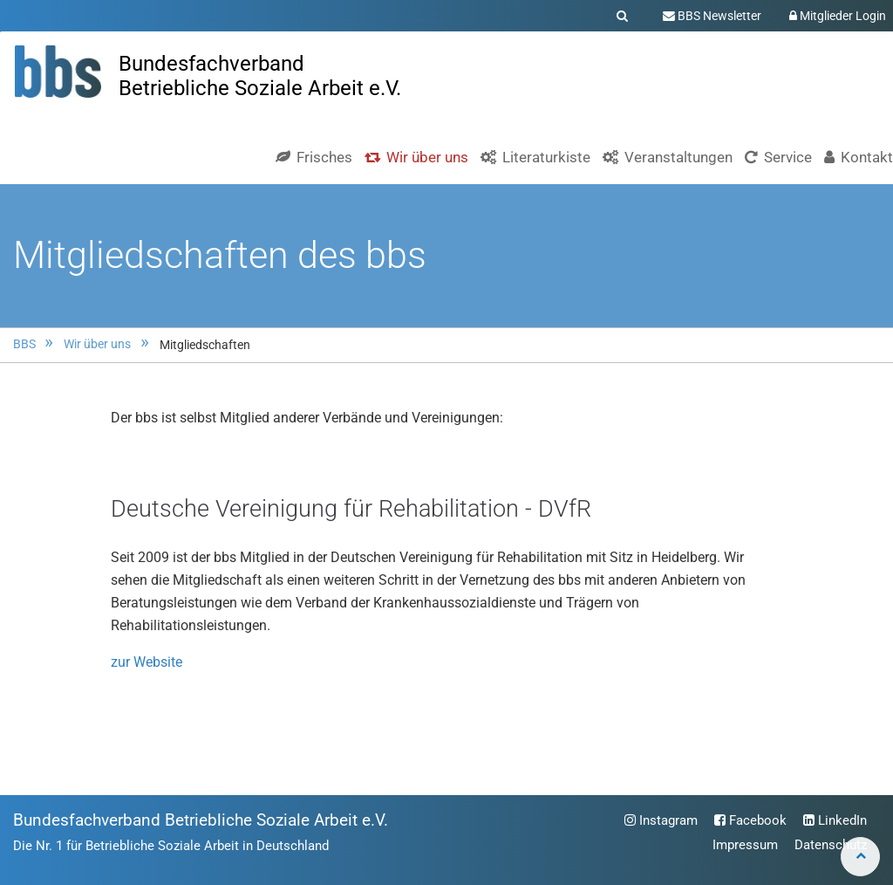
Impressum (745, 845)
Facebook (750, 820)
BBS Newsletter (712, 16)
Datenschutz (830, 845)
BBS (24, 344)
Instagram (661, 820)
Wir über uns (97, 344)
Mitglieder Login (837, 16)
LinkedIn (835, 820)
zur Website (146, 662)
